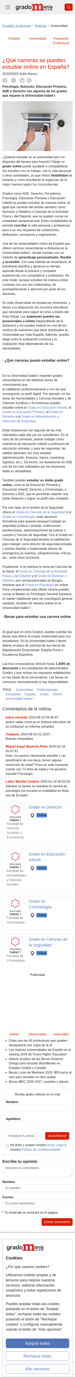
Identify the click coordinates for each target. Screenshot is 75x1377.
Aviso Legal (55, 1145)
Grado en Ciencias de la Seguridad (40, 512)
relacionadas (37, 1034)
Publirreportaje (47, 689)
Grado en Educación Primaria (23, 412)
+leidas (14, 1034)
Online (57, 694)
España (30, 694)
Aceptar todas (37, 1343)
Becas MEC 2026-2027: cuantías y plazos (38, 1081)
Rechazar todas (37, 1356)
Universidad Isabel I (20, 698)
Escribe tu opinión (19, 1161)
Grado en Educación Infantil (47, 407)
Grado (44, 694)
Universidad (37, 38)
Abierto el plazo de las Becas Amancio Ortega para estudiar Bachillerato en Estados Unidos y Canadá (36, 1063)
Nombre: (9, 1182)
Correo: (8, 1197)
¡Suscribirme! (57, 1136)
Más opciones (37, 1369)
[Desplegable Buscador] (69, 7)
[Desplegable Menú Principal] (7, 7)
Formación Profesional (61, 41)
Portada (14, 38)
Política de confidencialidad (41, 1149)
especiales (61, 1034)
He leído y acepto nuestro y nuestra (38, 1147)
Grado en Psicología (39, 585)
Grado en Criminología (18, 516)
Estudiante (13, 694)
